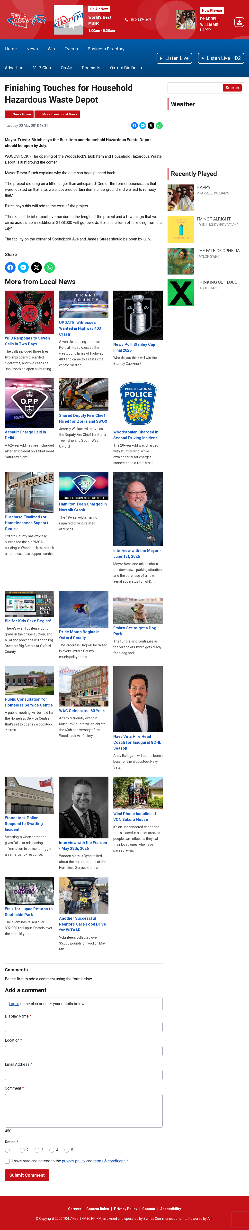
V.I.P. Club (42, 67)
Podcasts (91, 67)
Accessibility (170, 1209)
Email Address (18, 1064)
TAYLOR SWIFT (208, 256)
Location (13, 1040)
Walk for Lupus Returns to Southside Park (29, 897)
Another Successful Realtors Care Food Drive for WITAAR (83, 904)
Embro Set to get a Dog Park (138, 613)
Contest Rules (97, 1209)
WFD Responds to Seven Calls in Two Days (29, 318)
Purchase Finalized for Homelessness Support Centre (29, 501)
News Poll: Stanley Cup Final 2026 (138, 321)
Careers (74, 1209)
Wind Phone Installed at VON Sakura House (138, 799)
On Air (66, 67)
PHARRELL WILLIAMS (213, 193)
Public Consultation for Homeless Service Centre (29, 686)
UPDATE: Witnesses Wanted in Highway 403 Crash (83, 314)
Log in (14, 1003)
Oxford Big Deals (126, 67)
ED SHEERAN (207, 288)
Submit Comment (27, 1175)
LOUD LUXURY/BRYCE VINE (218, 225)
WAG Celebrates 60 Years (83, 689)
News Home (22, 114)
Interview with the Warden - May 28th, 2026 (83, 813)
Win (51, 48)
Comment (14, 1088)
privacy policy (73, 1161)
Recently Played (194, 173)
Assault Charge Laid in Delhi (29, 409)
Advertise (14, 67)
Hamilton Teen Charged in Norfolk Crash (83, 492)
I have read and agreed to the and (70, 1161)
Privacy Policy (125, 1209)
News (32, 48)
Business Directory (106, 48)
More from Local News (59, 114)
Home (11, 48)
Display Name (18, 1016)
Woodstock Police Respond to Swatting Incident (29, 804)
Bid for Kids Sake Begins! (29, 607)
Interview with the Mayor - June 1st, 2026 (138, 515)
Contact (148, 1209)
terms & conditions (109, 1161)
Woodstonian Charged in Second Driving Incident (138, 409)
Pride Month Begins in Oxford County (83, 615)
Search (232, 87)
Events (71, 48)
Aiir (210, 1219)
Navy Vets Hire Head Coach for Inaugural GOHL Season (138, 708)
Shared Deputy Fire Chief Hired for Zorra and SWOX (83, 401)
